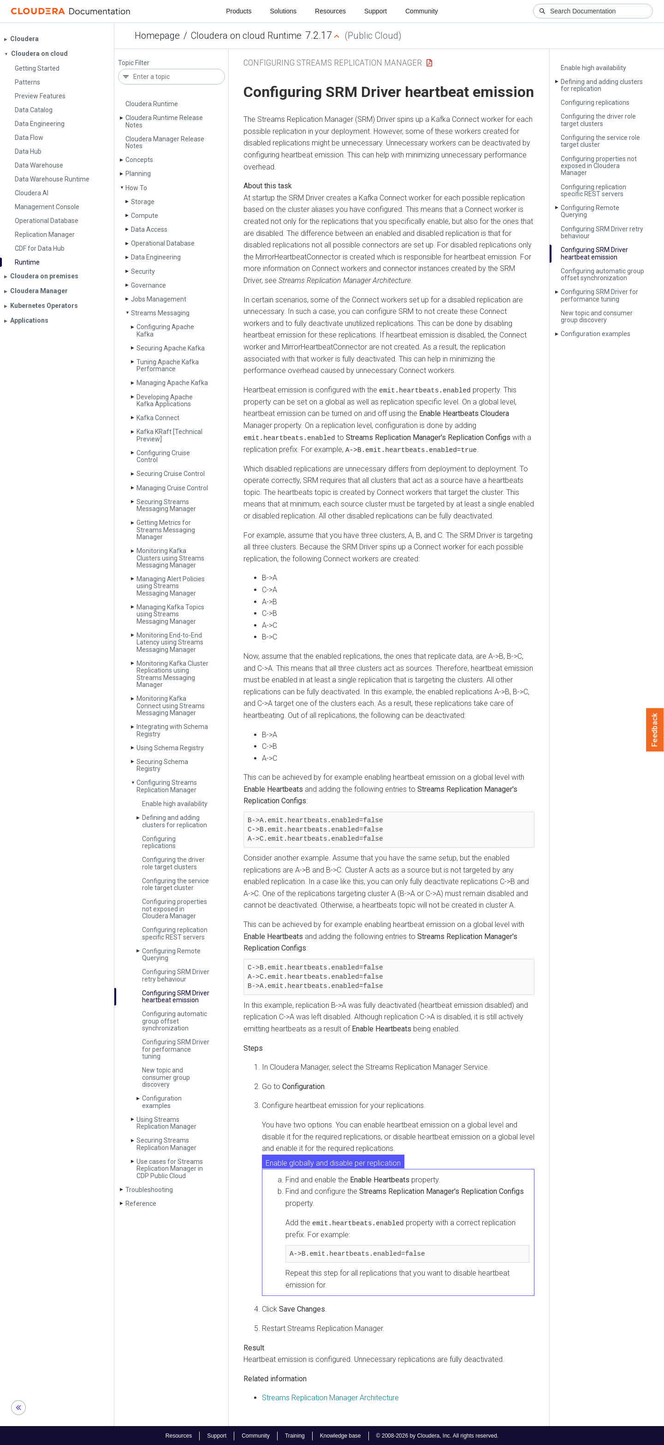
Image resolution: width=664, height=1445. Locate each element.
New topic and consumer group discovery (166, 1077)
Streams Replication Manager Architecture (330, 1397)
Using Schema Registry (170, 748)
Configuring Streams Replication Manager (166, 786)
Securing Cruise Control (170, 473)
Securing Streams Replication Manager (166, 1144)
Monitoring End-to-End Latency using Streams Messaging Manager (169, 642)
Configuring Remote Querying (171, 954)
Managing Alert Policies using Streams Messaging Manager (170, 586)
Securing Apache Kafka (170, 348)
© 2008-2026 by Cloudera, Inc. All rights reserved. (437, 1435)
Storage (142, 201)
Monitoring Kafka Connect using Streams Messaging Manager (170, 705)
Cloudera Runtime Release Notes (164, 121)
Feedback (655, 730)
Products (238, 11)
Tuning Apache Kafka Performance (167, 365)
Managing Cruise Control (172, 488)
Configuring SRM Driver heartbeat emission (175, 996)
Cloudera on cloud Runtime (246, 35)
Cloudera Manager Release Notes (164, 142)
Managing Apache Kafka (172, 382)
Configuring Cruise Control (163, 456)
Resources (330, 11)
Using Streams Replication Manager (166, 1123)
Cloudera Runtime (151, 104)
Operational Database (163, 243)
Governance (148, 285)
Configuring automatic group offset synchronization (174, 1021)
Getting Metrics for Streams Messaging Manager (165, 530)
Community (421, 11)
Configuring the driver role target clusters (173, 863)
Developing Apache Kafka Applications (164, 400)
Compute (144, 215)
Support (375, 11)
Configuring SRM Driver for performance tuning (175, 1049)
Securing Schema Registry (162, 765)
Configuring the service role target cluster (175, 884)
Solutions (283, 11)
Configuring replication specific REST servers (175, 933)
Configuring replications (159, 842)
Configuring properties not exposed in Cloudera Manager (174, 909)
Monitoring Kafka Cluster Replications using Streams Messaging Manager (172, 674)
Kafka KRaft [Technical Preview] (169, 435)
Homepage (157, 35)
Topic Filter (133, 63)
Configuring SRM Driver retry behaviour (175, 975)
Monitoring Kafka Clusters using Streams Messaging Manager (170, 558)
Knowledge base (340, 1435)
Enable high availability (175, 803)
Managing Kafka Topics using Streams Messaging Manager (170, 614)
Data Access (149, 229)
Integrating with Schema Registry (172, 730)
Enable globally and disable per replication (333, 1162)
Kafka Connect (157, 417)
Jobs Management (158, 299)
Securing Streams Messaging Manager (166, 505)
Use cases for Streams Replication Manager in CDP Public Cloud (169, 1169)
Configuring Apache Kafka (165, 330)
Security (143, 271)
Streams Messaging (160, 313)
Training (295, 1435)
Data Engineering (156, 257)
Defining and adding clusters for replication (174, 821)
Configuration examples (162, 1102)
